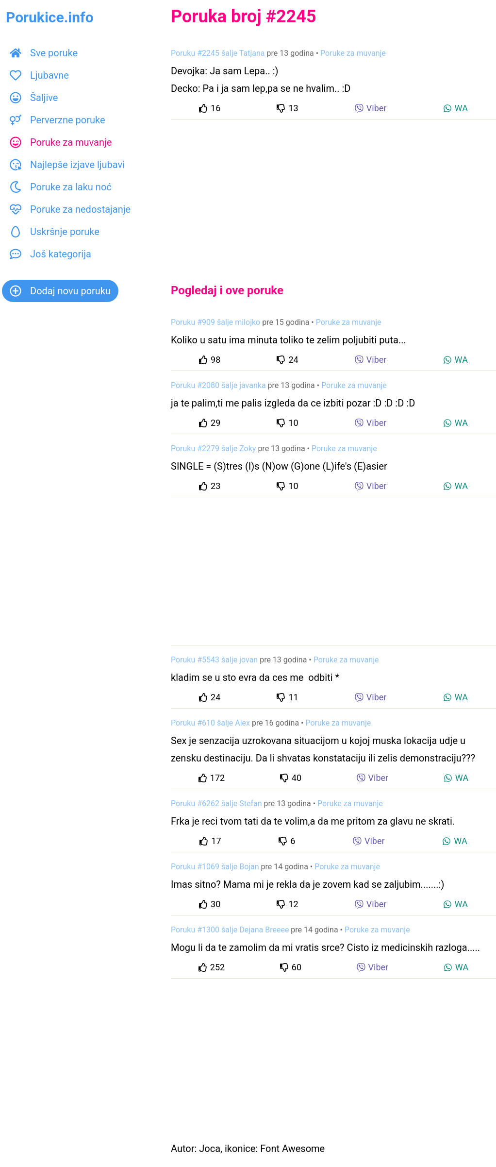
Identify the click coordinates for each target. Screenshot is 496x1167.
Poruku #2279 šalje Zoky (213, 448)
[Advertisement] (333, 193)
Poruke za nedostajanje (70, 209)
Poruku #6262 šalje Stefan (216, 803)
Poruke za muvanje (61, 142)
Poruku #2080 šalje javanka (218, 385)
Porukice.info (50, 17)
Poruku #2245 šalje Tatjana (218, 53)
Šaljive (34, 97)
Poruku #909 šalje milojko (215, 322)
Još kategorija (50, 254)
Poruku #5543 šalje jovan (214, 659)
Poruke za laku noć (61, 187)
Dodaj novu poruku (60, 291)
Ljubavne (39, 75)
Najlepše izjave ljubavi (67, 164)
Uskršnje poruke (54, 231)
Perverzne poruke (57, 120)
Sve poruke (44, 53)
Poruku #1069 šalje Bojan (215, 866)
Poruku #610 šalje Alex (210, 722)
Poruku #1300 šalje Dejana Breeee (230, 929)
